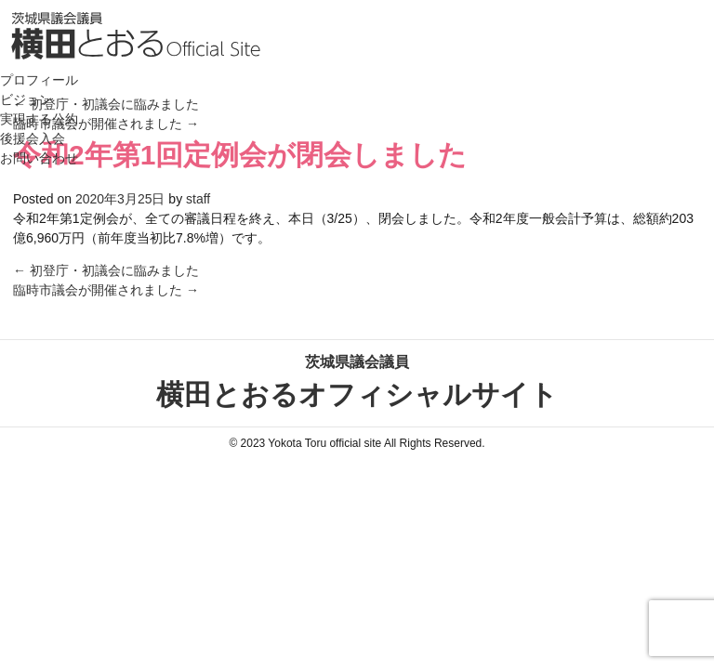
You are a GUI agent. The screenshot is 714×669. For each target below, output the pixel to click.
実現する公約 (39, 119)
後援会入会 (32, 138)
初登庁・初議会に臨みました (106, 270)
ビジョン (26, 99)
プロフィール (39, 79)
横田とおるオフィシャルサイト (357, 380)
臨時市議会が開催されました (106, 289)
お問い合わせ (39, 158)
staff (198, 198)
